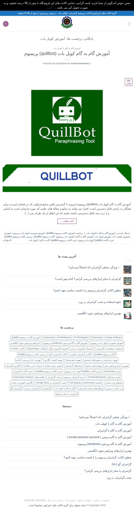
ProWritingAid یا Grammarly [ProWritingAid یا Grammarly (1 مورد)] (57, 337)
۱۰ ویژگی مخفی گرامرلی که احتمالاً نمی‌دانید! (94, 267)
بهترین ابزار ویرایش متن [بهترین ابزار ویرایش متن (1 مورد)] (116, 365)
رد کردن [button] (51, 7)
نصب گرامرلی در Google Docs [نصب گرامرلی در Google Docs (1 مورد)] (51, 382)
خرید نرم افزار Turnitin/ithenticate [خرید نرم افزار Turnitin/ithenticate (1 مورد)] (104, 377)
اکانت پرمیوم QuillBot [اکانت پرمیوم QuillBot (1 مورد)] (105, 354)
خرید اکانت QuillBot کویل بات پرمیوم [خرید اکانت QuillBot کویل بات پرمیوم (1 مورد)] (83, 371)
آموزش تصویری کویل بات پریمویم (28, 233)
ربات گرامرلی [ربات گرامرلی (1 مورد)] (54, 377)
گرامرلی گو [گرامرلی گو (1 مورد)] (16, 388)
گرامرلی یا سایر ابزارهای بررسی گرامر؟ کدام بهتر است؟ (88, 278)
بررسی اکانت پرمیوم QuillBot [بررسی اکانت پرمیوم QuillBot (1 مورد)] (32, 354)
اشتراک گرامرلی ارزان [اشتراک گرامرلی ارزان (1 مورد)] (82, 348)
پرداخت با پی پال (55, 500)
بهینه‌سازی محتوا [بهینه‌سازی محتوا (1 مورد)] (93, 365)
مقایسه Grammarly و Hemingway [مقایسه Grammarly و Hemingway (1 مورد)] (85, 382)
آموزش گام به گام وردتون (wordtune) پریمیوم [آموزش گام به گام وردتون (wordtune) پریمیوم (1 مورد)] (65, 343)
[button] (129, 24)
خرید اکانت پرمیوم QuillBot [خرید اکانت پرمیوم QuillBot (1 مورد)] (49, 371)
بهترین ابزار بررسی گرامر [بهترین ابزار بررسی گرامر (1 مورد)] (28, 360)
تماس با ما (70, 500)
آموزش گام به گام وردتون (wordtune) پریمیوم (104, 443)
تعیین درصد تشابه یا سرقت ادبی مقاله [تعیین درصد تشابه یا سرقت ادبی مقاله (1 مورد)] (43, 365)
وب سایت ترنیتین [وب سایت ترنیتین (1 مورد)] (114, 388)
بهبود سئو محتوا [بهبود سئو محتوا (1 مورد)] (73, 360)
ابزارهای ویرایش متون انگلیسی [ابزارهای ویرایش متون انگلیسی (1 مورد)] (25, 343)
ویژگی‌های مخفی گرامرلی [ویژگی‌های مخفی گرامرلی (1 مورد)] (91, 388)
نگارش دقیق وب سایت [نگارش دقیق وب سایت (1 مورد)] (22, 382)
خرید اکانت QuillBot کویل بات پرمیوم (96, 240)
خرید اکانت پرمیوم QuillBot (64, 240)
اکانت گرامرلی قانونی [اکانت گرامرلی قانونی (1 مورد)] (80, 354)
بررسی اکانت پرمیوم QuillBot (18, 236)
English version (35, 500)
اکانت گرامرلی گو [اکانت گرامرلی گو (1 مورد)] (58, 354)
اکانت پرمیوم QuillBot (44, 236)
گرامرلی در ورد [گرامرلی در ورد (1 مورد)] (32, 388)
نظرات (7, 240)
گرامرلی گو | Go (121, 464)
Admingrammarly (81, 63)
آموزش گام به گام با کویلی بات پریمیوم (75, 236)
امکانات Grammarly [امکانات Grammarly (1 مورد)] (37, 348)
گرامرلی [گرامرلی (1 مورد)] (47, 388)
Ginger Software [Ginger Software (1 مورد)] (114, 337)
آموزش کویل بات (103, 236)
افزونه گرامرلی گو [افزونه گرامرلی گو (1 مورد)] (59, 348)
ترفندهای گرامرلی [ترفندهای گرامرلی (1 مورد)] (73, 365)
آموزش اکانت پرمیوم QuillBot (60, 233)
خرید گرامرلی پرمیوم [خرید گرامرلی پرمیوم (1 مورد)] (74, 377)
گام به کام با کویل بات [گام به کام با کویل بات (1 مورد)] (64, 388)
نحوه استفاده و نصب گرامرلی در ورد (100, 301)
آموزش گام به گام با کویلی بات (67, 48)
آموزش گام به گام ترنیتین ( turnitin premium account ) (99, 437)
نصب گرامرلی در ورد (119, 477)
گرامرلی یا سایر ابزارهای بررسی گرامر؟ (107, 470)
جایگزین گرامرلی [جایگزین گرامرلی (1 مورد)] (13, 365)
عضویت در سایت (101, 500)
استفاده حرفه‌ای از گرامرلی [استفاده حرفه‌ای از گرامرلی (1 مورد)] (109, 348)
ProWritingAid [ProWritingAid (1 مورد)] (81, 337)
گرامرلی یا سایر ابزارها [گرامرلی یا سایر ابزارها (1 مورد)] (67, 394)
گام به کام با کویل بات (39, 240)
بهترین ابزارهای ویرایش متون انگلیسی (99, 313)
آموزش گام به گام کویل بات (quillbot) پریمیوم (67, 53)
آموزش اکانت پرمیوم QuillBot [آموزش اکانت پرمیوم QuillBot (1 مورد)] (26, 337)
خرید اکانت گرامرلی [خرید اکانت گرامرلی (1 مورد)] (22, 371)
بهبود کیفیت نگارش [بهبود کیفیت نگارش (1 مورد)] (53, 360)
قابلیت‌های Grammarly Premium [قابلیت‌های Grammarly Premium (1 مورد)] (28, 377)
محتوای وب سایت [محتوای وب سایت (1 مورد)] (114, 382)
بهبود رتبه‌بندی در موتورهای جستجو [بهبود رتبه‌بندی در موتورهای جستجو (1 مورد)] (100, 360)
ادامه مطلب (67, 221)
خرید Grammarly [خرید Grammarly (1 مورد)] (112, 371)
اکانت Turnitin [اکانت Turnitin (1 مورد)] (17, 348)
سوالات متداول (84, 500)
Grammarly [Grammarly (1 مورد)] (96, 337)
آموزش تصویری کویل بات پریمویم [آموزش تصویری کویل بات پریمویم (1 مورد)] (107, 343)
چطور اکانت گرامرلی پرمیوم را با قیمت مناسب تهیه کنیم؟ (87, 290)
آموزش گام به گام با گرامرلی (114, 430)
